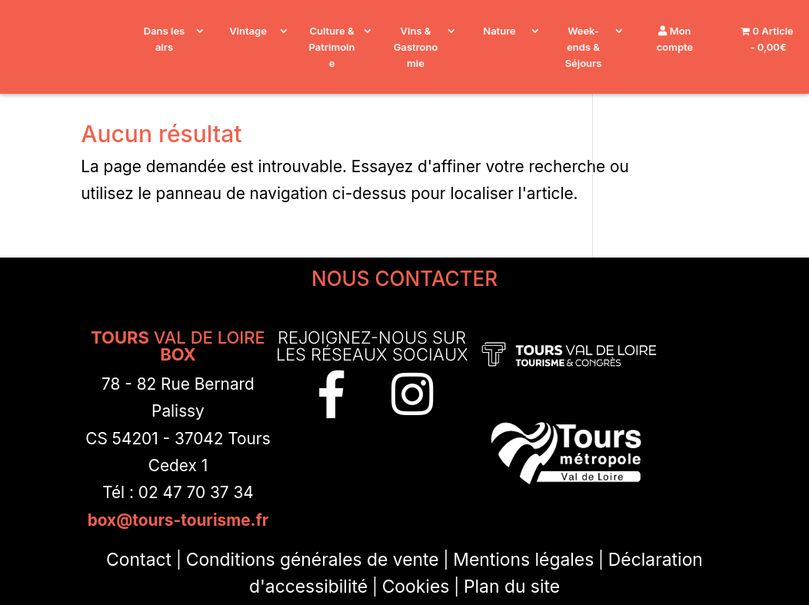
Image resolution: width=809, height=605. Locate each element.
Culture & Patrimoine (332, 47)
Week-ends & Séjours (583, 47)
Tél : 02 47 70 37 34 (178, 492)
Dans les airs (164, 39)
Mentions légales (523, 559)
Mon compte (675, 39)
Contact (138, 559)
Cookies (416, 586)
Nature (499, 31)
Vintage (248, 31)
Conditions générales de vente (312, 559)
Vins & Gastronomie (416, 47)
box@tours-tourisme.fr (178, 520)
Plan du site (512, 586)
